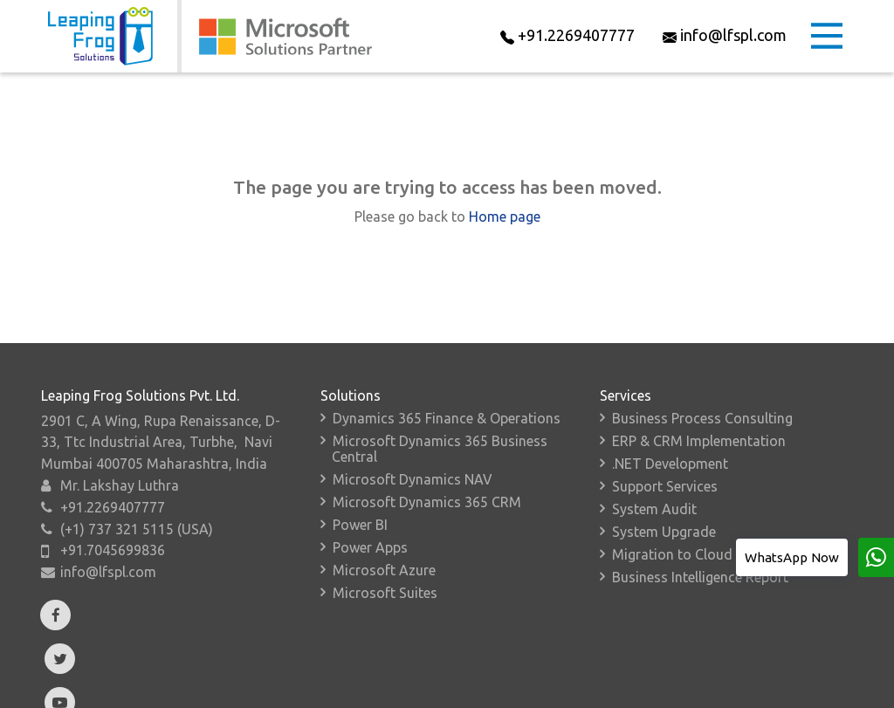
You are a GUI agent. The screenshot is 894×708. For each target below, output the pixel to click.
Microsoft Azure (384, 570)
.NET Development (670, 463)
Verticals (301, 700)
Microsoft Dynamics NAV (412, 479)
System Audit (654, 509)
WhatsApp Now (792, 557)
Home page (504, 216)
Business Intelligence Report (700, 577)
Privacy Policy (737, 700)
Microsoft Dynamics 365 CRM (427, 502)
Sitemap (831, 700)
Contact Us (634, 700)
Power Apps (370, 547)
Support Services (665, 486)
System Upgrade (664, 532)
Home (56, 700)
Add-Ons (218, 700)
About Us (133, 700)
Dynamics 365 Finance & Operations (446, 418)
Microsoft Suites (385, 593)
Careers (548, 700)
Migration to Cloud (672, 554)
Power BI (360, 525)
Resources (463, 700)
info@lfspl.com (108, 572)
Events (379, 700)
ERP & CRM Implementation (699, 441)
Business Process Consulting (702, 418)
